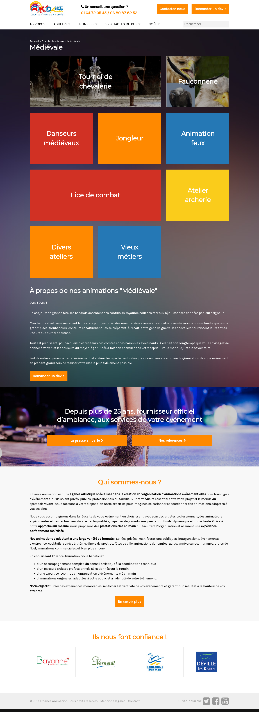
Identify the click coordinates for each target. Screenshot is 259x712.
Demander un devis (210, 9)
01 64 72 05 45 (93, 12)
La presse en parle (86, 443)
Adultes (61, 24)
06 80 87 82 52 (123, 12)
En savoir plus (129, 604)
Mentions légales (112, 704)
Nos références (172, 443)
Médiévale (73, 41)
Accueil (34, 41)
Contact (134, 704)
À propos (37, 24)
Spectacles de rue (122, 24)
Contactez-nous (172, 9)
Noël (154, 24)
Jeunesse (87, 24)
